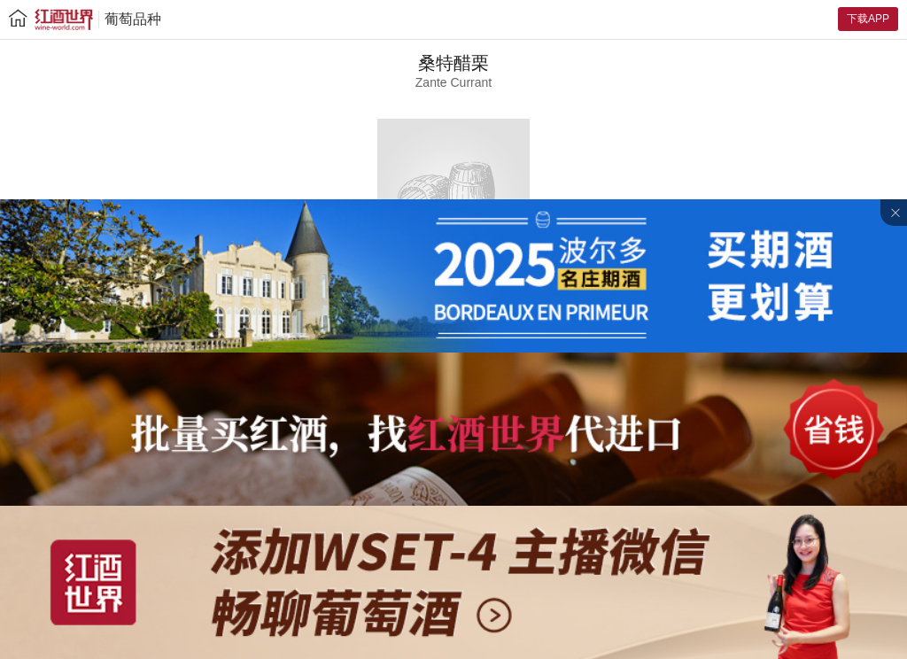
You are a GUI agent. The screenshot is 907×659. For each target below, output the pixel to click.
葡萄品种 (133, 19)
